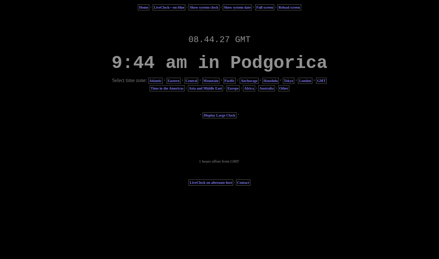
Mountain (210, 81)
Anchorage (249, 81)
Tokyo (288, 81)
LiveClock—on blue (169, 7)
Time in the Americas (167, 88)
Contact (243, 183)
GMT (321, 81)
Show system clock (204, 7)
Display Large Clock (219, 115)
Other (284, 88)
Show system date (237, 7)
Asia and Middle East (205, 88)
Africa (249, 88)
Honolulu (270, 81)
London (305, 81)
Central (192, 81)
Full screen (264, 7)
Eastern (174, 81)
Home (143, 7)
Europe (233, 88)
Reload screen (289, 7)
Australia (266, 88)
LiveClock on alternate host (211, 183)
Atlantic (155, 81)
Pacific (230, 81)
